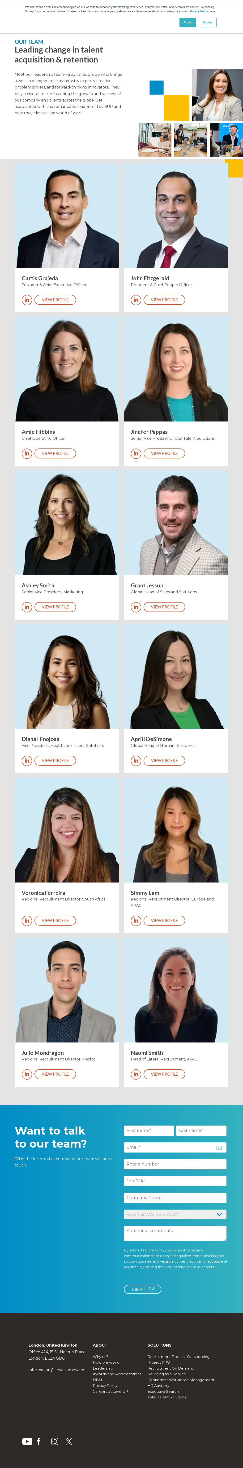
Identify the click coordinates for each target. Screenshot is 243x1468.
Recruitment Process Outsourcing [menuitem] (178, 1356)
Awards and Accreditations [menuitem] (117, 1374)
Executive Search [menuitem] (163, 1391)
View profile (55, 299)
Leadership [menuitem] (103, 1368)
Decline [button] (207, 22)
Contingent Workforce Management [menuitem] (181, 1380)
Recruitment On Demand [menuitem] (171, 1368)
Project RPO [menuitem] (159, 1362)
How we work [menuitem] (106, 1362)
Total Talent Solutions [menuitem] (167, 1397)
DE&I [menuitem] (97, 1380)
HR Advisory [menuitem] (158, 1385)
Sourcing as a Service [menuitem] (167, 1374)
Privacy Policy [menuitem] (105, 1385)
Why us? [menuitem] (100, 1356)
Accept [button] (187, 22)
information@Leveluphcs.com (57, 1370)
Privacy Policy (199, 11)
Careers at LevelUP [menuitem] (110, 1391)
